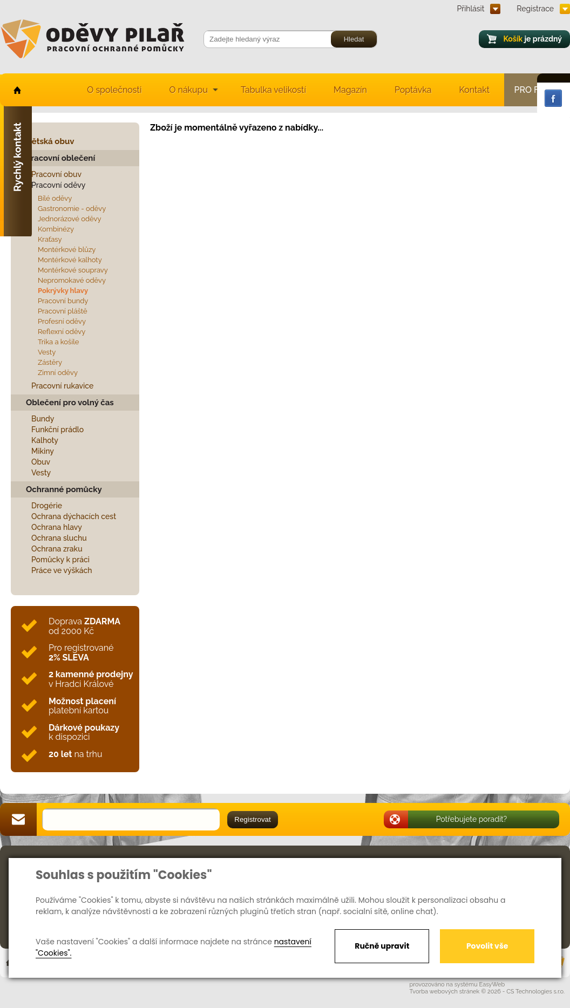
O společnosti (114, 90)
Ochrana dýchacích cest (73, 516)
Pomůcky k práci (60, 559)
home (16, 89)
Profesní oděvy (62, 321)
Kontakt (474, 90)
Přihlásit (471, 8)
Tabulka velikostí (273, 90)
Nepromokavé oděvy (72, 280)
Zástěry (50, 362)
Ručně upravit (382, 946)
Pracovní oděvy (58, 185)
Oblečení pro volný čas (70, 402)
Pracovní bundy (63, 301)
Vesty (47, 352)
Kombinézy (56, 229)
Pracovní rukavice (62, 386)
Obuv (40, 462)
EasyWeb (492, 984)
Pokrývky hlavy (63, 291)
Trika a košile (58, 342)
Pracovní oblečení (60, 158)
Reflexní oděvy (61, 332)
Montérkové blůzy (67, 250)
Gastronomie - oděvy (72, 209)
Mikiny (42, 451)
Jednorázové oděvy (69, 219)
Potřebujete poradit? (471, 819)
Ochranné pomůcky (64, 489)
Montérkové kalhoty (70, 260)
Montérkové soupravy (73, 270)
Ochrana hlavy (56, 527)
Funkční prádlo (57, 429)
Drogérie (46, 505)
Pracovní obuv (56, 174)
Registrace (535, 8)
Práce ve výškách (61, 570)
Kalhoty (44, 440)
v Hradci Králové (91, 679)
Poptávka (413, 90)
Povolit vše (487, 946)
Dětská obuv (50, 141)
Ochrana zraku (57, 548)
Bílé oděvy (55, 198)
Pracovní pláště (62, 311)
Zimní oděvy (58, 373)
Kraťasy (50, 239)
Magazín (350, 90)
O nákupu (188, 90)
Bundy (43, 418)
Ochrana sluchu (59, 538)
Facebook (553, 98)
